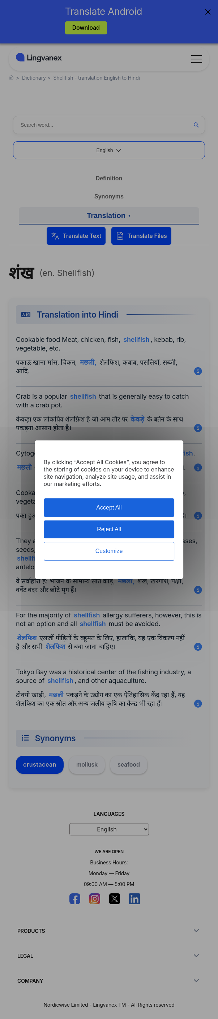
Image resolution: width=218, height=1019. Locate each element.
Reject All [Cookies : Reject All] (109, 529)
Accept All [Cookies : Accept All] (108, 507)
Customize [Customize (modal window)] (109, 551)
